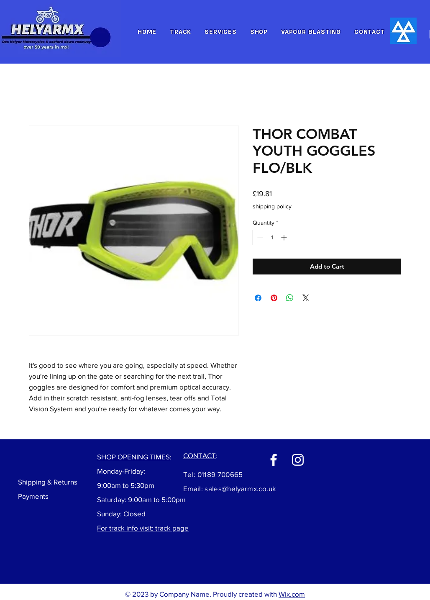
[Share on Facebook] (258, 298)
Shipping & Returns (47, 482)
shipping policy (272, 206)
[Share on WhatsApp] (290, 298)
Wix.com (292, 594)
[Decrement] (259, 237)
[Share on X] (306, 298)
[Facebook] (274, 460)
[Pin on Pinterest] (274, 298)
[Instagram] (298, 460)
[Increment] (284, 237)
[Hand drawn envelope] (403, 31)
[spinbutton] (271, 237)
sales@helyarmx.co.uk (240, 488)
